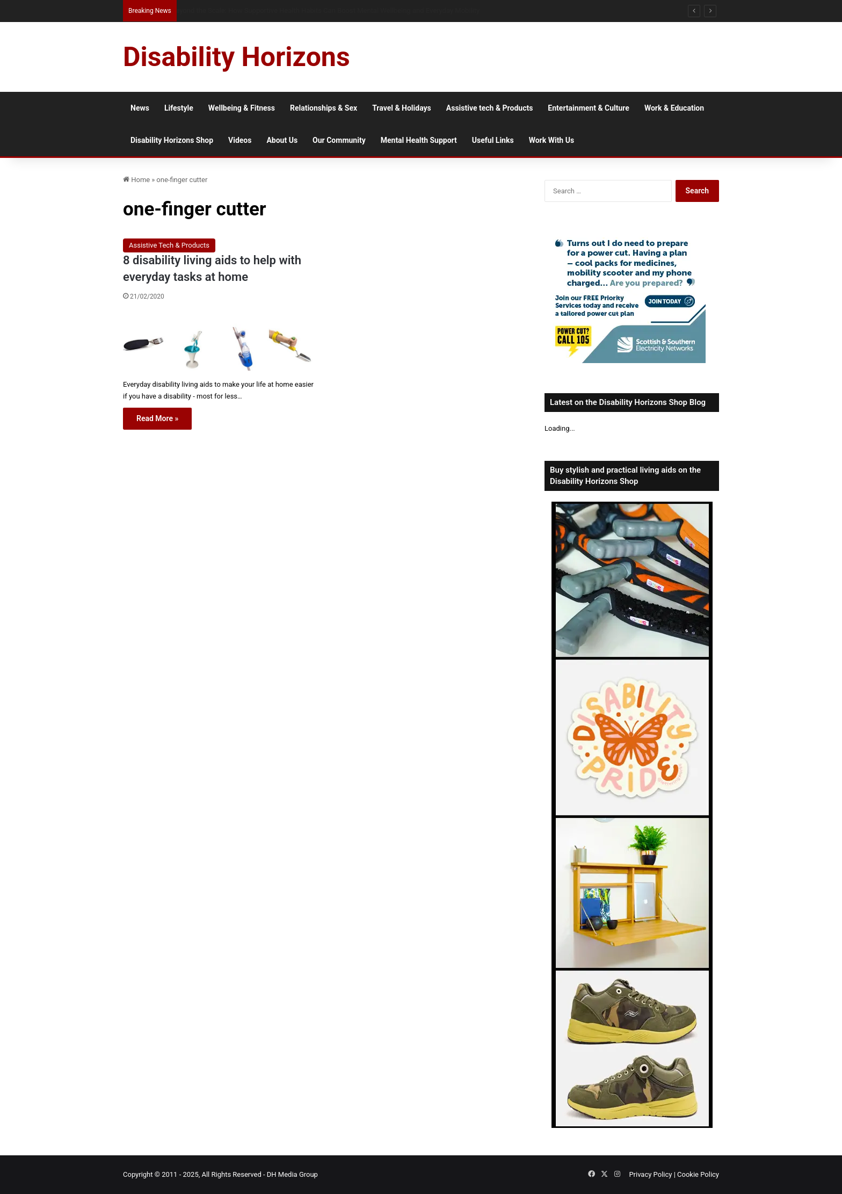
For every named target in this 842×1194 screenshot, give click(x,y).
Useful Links (493, 140)
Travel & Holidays (401, 108)
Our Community (339, 140)
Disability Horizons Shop (171, 140)
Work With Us (551, 140)
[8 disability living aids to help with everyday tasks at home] (218, 342)
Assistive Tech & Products (169, 245)
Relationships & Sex (323, 108)
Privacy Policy (650, 1174)
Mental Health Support (419, 140)
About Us (281, 140)
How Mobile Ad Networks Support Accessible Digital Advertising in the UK (286, 10)
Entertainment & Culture (588, 108)
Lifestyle (178, 108)
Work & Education (674, 108)
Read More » (157, 418)
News (139, 108)
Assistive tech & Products (489, 108)
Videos (239, 140)
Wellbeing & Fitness (241, 108)
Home (136, 180)
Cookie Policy (698, 1174)
